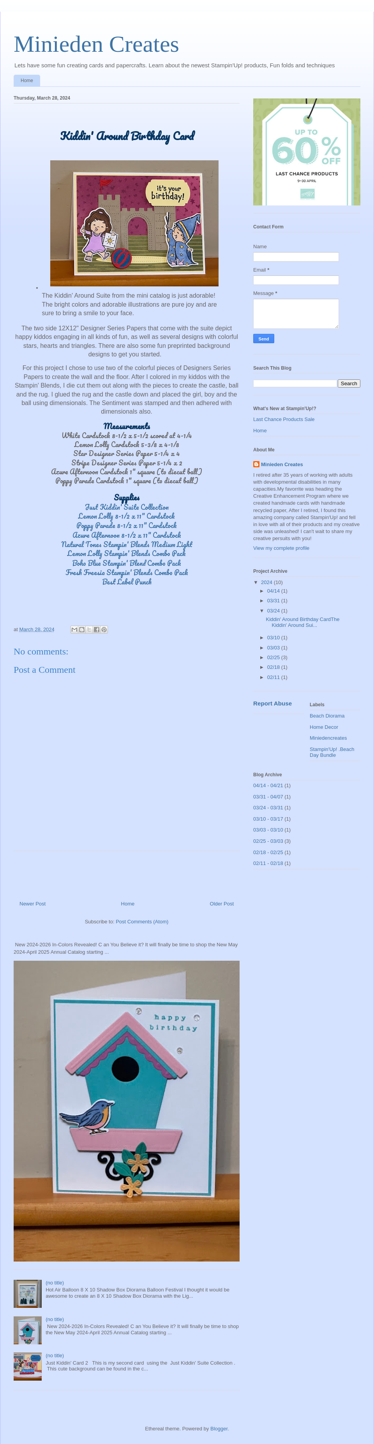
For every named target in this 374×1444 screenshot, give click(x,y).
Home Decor (324, 727)
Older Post (222, 904)
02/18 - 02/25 (268, 852)
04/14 (274, 591)
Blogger (219, 1429)
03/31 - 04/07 (268, 797)
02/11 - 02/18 (268, 863)
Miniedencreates (328, 738)
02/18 (274, 667)
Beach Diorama (327, 716)
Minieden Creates (96, 44)
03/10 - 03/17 (268, 819)
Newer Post (32, 904)
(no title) (55, 1283)
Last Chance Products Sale (284, 419)
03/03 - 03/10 (268, 830)
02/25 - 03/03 (268, 841)
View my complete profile (281, 548)
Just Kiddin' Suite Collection (127, 507)
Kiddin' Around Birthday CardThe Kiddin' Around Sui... (302, 622)
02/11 (274, 677)
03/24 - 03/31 (268, 808)
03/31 (274, 601)
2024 (267, 582)
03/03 (274, 648)
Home (27, 80)
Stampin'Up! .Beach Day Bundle (332, 752)
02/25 (274, 657)
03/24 (274, 611)
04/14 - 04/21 (268, 785)
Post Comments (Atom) (142, 922)
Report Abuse (272, 703)
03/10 (274, 637)
